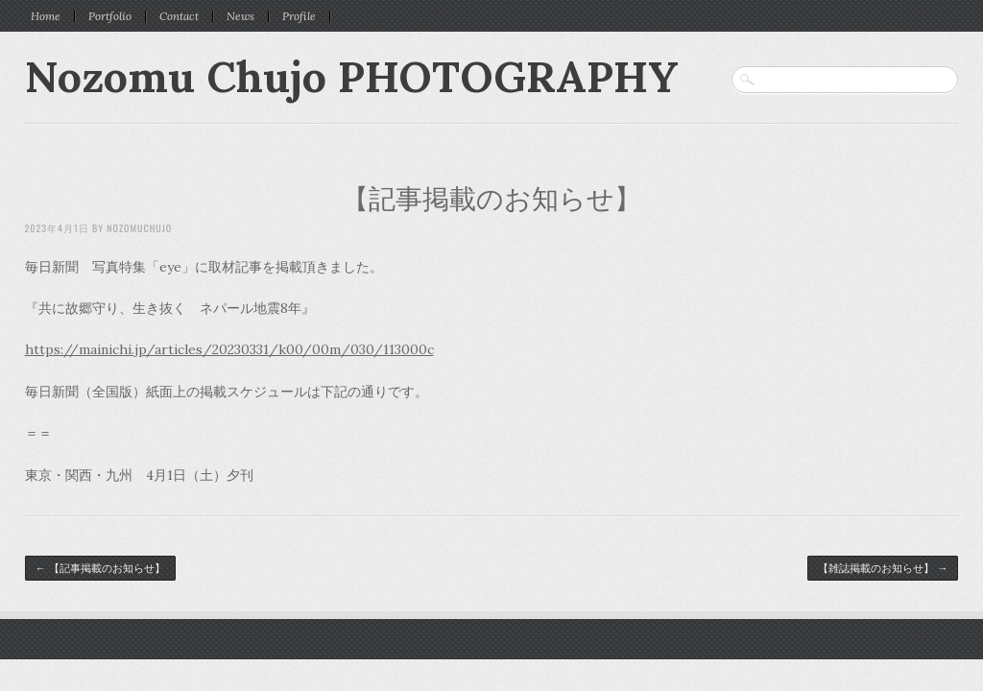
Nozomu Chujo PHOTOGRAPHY (352, 76)
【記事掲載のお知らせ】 (491, 198)
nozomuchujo (139, 228)
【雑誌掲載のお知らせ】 (882, 568)
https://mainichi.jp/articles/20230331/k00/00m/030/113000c (229, 349)
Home (45, 16)
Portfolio (110, 16)
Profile (299, 16)
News (240, 16)
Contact (179, 16)
